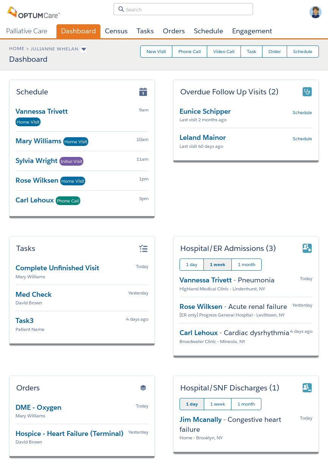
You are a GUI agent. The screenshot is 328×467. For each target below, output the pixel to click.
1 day (191, 264)
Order (275, 51)
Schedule (302, 51)
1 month (246, 264)
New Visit (156, 51)
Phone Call (189, 51)
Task (251, 51)
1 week (217, 264)
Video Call (223, 51)
